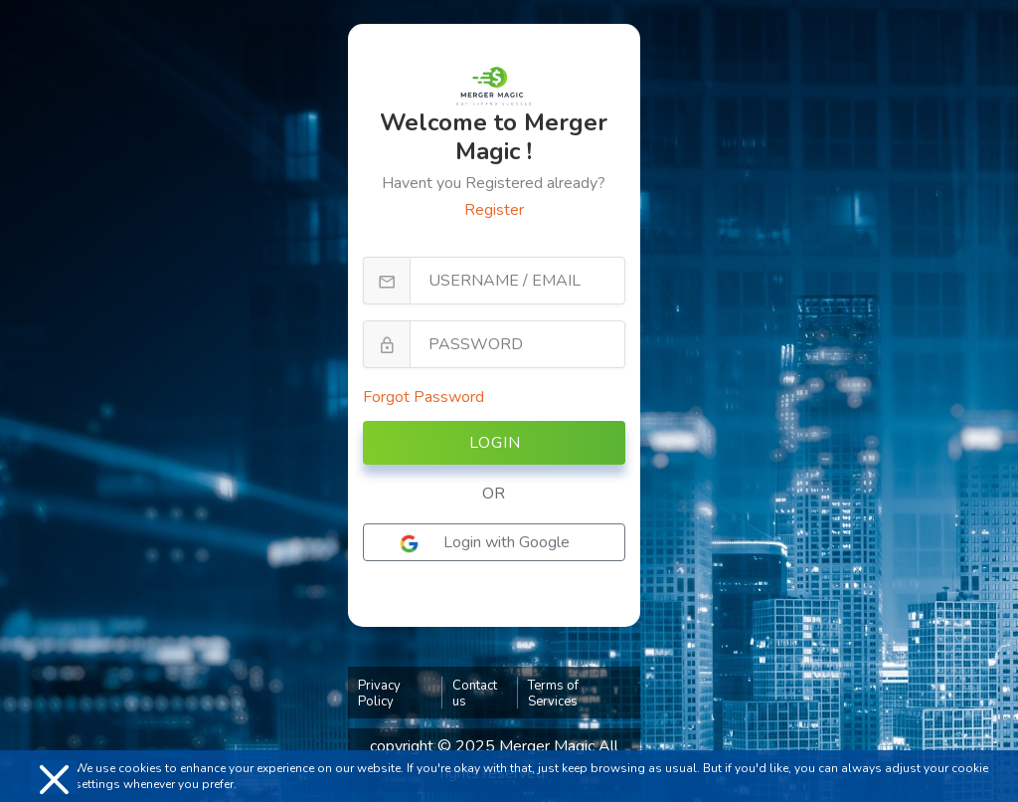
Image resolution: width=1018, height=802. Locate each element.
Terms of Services (553, 693)
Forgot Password (423, 397)
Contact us (474, 693)
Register (494, 210)
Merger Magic (548, 746)
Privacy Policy (379, 693)
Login (495, 443)
